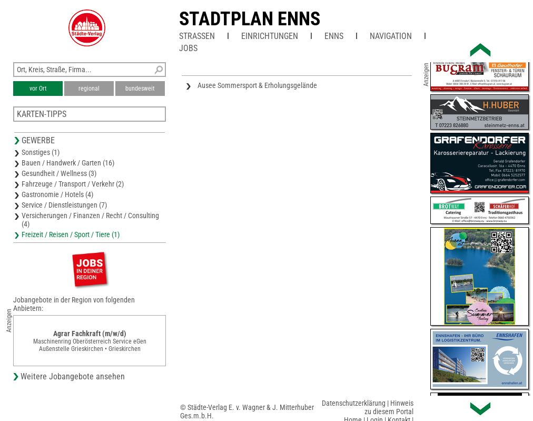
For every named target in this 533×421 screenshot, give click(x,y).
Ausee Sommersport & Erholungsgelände (257, 85)
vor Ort (38, 88)
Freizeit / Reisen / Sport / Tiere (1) (71, 234)
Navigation (391, 36)
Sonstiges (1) (41, 152)
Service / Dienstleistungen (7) (64, 205)
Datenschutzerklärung (354, 403)
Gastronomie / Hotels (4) (57, 194)
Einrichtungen (269, 36)
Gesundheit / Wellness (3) (59, 173)
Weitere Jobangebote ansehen (73, 376)
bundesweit (140, 88)
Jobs (188, 48)
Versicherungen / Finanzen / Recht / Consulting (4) (90, 219)
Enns (333, 36)
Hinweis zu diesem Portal (388, 407)
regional (89, 88)
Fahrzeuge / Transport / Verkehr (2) (73, 184)
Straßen (197, 36)
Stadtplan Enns (249, 19)
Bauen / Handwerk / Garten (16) (68, 163)
